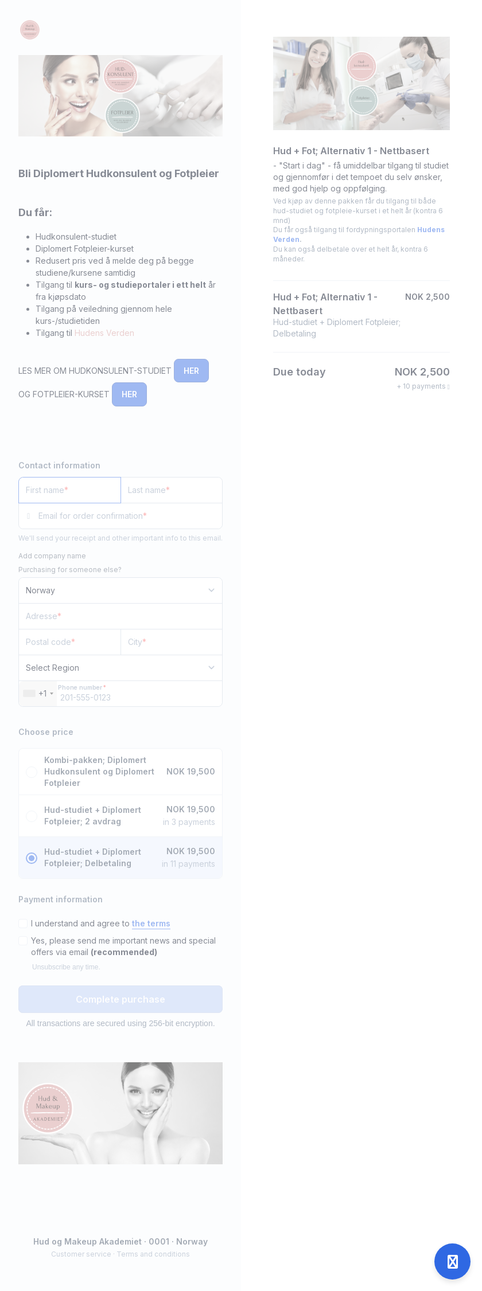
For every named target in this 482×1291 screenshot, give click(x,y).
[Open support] (452, 1261)
